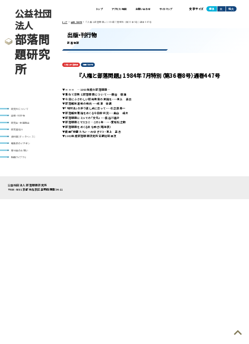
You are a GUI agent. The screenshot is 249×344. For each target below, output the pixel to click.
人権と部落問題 (72, 65)
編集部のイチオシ (21, 147)
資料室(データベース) (23, 139)
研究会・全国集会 (20, 124)
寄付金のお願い (20, 155)
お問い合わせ (137, 9)
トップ (86, 9)
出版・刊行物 (18, 116)
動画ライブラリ (18, 162)
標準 (212, 9)
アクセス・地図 (109, 9)
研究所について (20, 109)
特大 (231, 9)
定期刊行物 (93, 65)
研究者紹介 (17, 132)
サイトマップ (164, 9)
